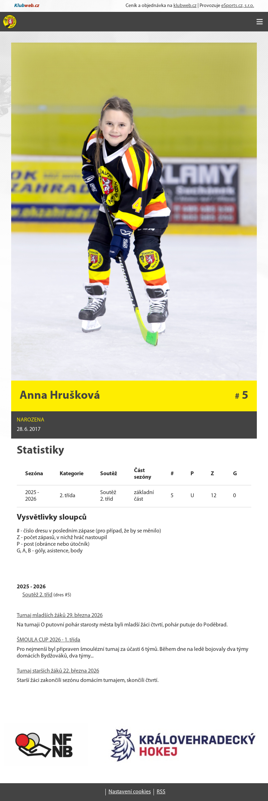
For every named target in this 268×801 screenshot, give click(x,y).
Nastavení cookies (130, 792)
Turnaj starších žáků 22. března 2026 (58, 671)
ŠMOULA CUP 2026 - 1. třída (48, 640)
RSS (161, 792)
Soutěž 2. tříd (37, 595)
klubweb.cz (184, 5)
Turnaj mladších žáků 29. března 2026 (60, 615)
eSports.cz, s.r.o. (237, 5)
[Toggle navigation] (259, 21)
